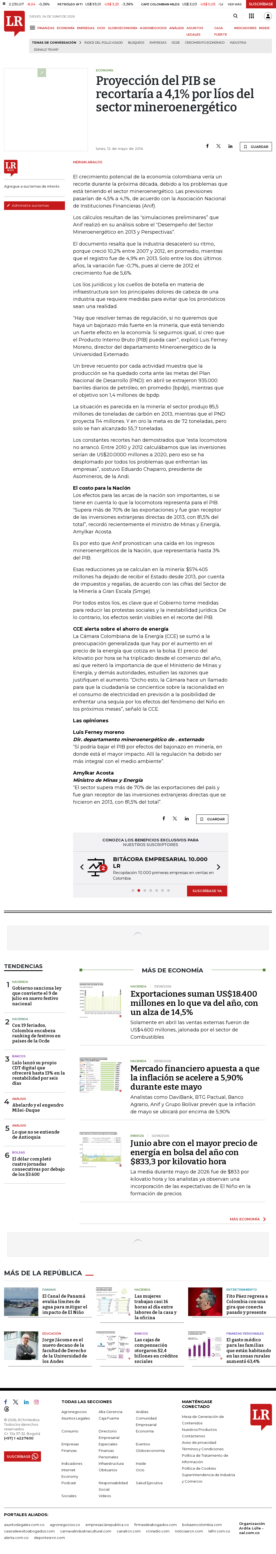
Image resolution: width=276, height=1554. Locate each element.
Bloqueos (136, 42)
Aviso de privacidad (199, 1441)
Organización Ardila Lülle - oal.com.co (252, 1527)
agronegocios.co (65, 1523)
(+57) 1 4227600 (18, 1437)
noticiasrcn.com (189, 1530)
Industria (238, 42)
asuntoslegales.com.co (24, 1523)
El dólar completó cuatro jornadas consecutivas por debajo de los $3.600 (38, 1166)
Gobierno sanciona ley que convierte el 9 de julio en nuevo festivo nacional (36, 996)
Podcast (68, 1482)
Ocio (140, 1469)
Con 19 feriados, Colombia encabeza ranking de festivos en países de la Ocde (36, 1033)
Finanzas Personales (245, 1332)
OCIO (101, 28)
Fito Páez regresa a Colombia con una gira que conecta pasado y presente (247, 1303)
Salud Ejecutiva (149, 1482)
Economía (145, 1430)
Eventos (143, 1443)
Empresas (158, 42)
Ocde (176, 42)
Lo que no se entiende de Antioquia (36, 1135)
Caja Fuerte (109, 1417)
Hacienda (20, 982)
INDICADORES (245, 28)
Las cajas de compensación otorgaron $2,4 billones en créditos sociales (156, 1349)
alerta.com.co (16, 1536)
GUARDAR (255, 146)
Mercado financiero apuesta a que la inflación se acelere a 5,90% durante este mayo (195, 1078)
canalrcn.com (129, 1530)
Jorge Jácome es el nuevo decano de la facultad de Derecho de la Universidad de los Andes (64, 1349)
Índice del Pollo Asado (103, 42)
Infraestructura (111, 1462)
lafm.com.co (219, 1530)
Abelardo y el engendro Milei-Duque (38, 1108)
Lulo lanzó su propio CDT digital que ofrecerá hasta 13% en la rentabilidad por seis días (38, 1073)
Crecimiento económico (205, 42)
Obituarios (108, 1469)
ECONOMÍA (66, 28)
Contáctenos (193, 1435)
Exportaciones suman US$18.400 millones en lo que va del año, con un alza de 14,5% (194, 1003)
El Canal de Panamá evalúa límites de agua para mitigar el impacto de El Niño (64, 1303)
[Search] (235, 16)
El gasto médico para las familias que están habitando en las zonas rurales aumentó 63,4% (248, 1349)
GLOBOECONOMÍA (122, 28)
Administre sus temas (28, 205)
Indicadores (71, 1462)
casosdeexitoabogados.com (29, 1530)
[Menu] (33, 27)
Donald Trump (46, 49)
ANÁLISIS (176, 28)
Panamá (49, 1288)
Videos (105, 1495)
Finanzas (69, 1449)
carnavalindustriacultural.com (85, 1530)
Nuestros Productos (199, 1428)
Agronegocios (74, 1410)
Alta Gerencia (110, 1410)
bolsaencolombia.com (202, 1523)
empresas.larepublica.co (107, 1523)
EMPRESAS (86, 28)
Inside (141, 1462)
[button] (80, 868)
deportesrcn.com (49, 1536)
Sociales (68, 1495)
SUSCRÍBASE (261, 4)
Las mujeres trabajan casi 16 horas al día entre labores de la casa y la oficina (155, 1306)
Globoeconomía (150, 1449)
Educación (51, 1332)
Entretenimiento (241, 1288)
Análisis (19, 1099)
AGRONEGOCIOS (153, 28)
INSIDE (264, 28)
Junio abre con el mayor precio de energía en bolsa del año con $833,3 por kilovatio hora (193, 1152)
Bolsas (18, 1152)
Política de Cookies (199, 1467)
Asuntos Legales (75, 1417)
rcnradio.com (158, 1530)
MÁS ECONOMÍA (245, 1219)
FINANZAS (45, 28)
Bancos (19, 1056)
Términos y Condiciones (202, 1448)
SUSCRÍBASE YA (207, 891)
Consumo (69, 1430)
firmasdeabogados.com (155, 1523)
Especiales (108, 1443)
